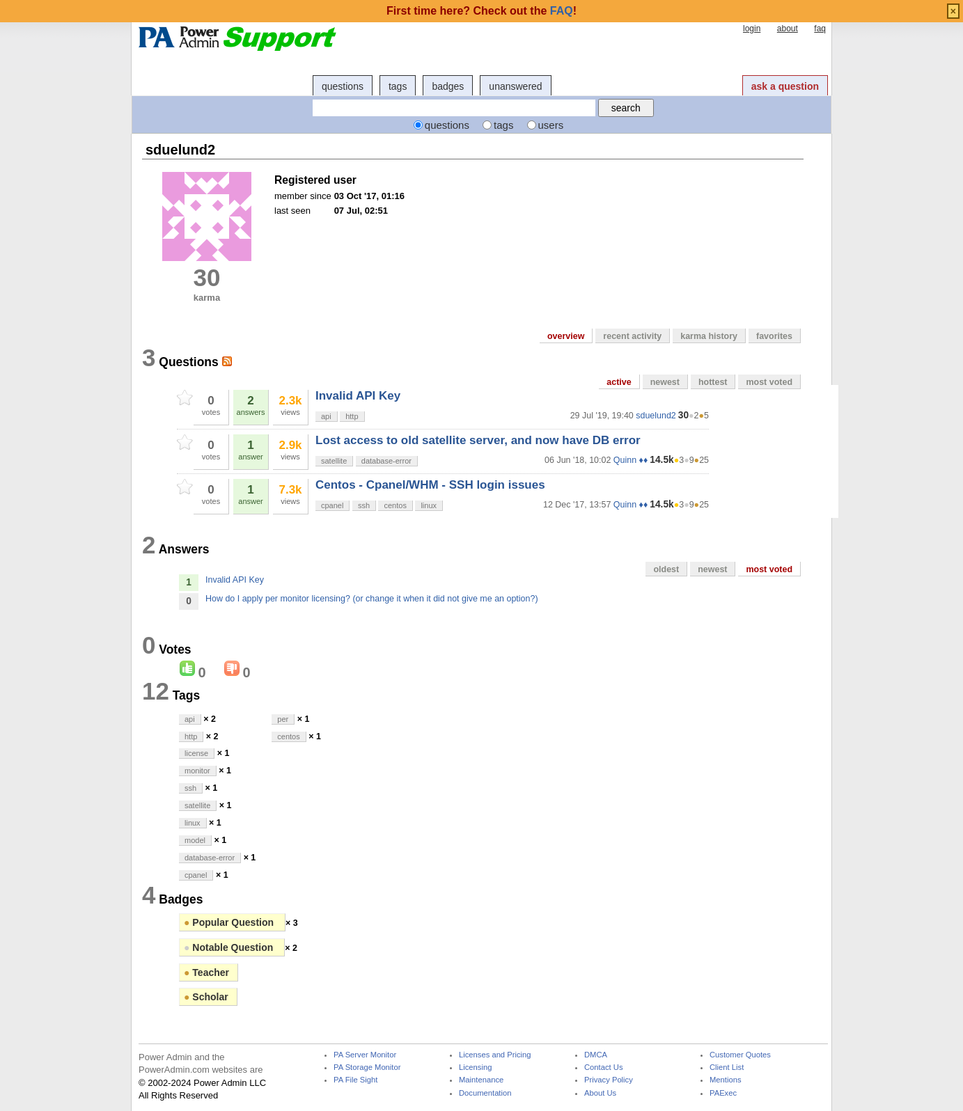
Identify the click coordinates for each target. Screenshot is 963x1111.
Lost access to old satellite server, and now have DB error (478, 440)
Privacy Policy (608, 1080)
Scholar (206, 996)
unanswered (515, 86)
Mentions (726, 1080)
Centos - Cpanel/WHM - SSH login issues (430, 484)
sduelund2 (656, 415)
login (751, 28)
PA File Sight (355, 1080)
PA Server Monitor (365, 1055)
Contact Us (603, 1067)
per (282, 719)
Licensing (475, 1067)
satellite (334, 461)
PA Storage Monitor (367, 1067)
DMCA (595, 1055)
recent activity (632, 336)
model (195, 840)
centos (395, 505)
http (351, 416)
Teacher (206, 972)
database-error (386, 461)
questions (342, 86)
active (618, 382)
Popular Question (230, 922)
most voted (769, 382)
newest (665, 382)
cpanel (332, 505)
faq (820, 28)
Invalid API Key (357, 395)
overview (565, 336)
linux (429, 505)
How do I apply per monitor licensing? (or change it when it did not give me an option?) (371, 599)
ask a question (785, 86)
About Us (600, 1093)
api (326, 416)
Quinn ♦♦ (630, 460)
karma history (708, 336)
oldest (666, 569)
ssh (364, 505)
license (196, 753)
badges (448, 86)
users (551, 125)
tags (398, 86)
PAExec (723, 1093)
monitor (197, 770)
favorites (774, 336)
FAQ (561, 11)
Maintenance (481, 1080)
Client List (727, 1067)
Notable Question (230, 947)
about (787, 28)
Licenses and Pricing (495, 1055)
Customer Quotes (740, 1055)
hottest (713, 382)
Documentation (485, 1093)
